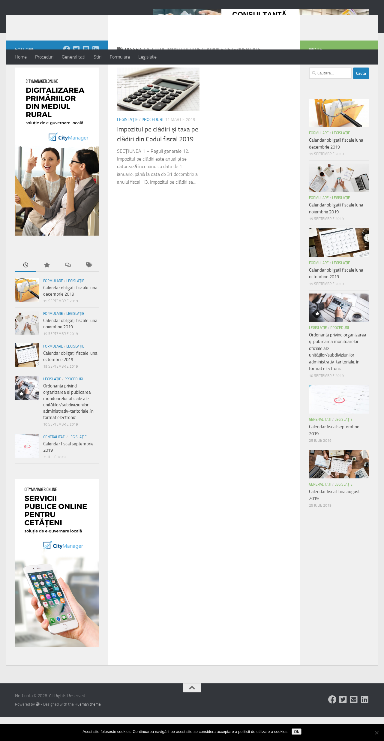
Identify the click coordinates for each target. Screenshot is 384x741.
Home (21, 57)
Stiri (97, 57)
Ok (296, 731)
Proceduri (44, 57)
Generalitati (73, 57)
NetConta (39, 20)
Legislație (147, 57)
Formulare (120, 57)
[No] (377, 733)
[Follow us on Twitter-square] (76, 73)
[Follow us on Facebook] (66, 73)
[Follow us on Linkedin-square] (95, 73)
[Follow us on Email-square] (85, 73)
